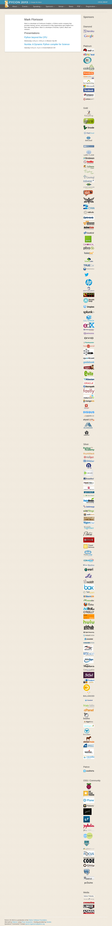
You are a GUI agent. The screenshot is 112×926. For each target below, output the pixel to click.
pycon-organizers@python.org (35, 924)
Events (25, 6)
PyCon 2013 (16, 4)
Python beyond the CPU (35, 37)
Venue (62, 6)
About (15, 6)
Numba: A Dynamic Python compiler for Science (47, 44)
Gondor (48, 922)
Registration (91, 6)
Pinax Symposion (27, 922)
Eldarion (15, 922)
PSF (79, 6)
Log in (100, 2)
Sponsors (50, 6)
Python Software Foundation (38, 920)
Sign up (105, 2)
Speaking (37, 6)
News (71, 6)
